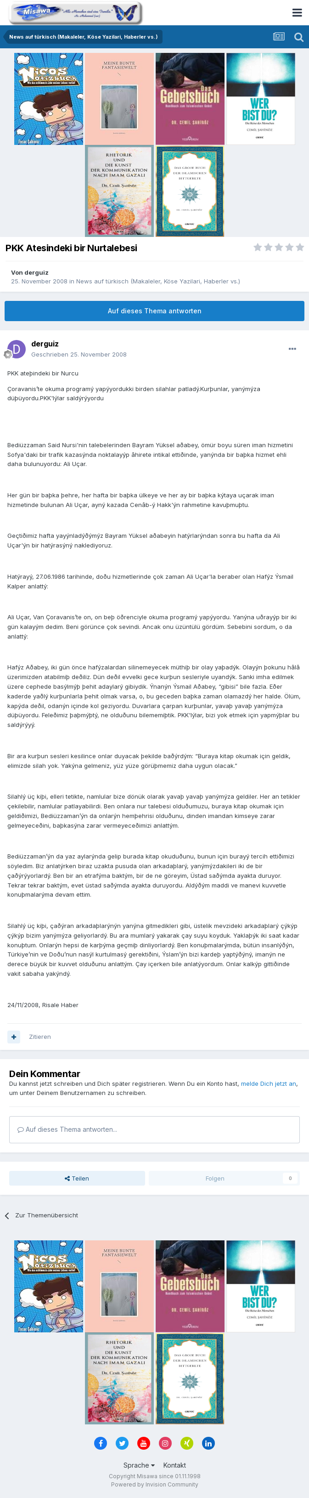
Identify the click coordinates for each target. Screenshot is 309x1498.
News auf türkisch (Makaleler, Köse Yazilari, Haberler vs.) (158, 281)
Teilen (77, 1178)
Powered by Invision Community (154, 1484)
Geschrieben (79, 354)
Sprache (139, 1465)
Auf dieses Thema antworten (155, 311)
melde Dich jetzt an (268, 1083)
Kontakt (174, 1465)
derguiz (36, 272)
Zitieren (40, 1036)
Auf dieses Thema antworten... (67, 1129)
